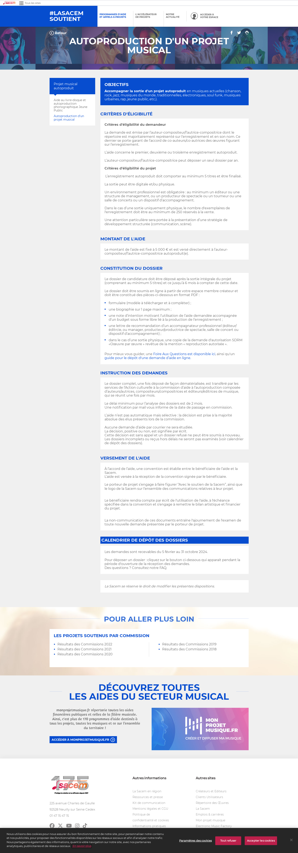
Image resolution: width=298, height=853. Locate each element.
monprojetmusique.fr (73, 710)
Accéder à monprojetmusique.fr (80, 740)
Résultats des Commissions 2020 (85, 654)
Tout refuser (228, 841)
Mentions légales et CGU (150, 809)
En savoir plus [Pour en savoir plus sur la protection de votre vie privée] (81, 846)
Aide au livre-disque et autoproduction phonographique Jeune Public (70, 105)
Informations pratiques (149, 826)
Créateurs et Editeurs (211, 791)
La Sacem (203, 809)
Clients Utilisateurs (209, 797)
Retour (61, 33)
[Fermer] (291, 840)
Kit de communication (149, 803)
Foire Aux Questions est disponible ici (184, 354)
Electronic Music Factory (214, 826)
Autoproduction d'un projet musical (69, 117)
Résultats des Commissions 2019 (189, 644)
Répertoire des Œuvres (212, 803)
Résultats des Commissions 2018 (189, 649)
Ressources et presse (148, 797)
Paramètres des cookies (195, 841)
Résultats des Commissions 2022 (84, 644)
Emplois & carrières (210, 814)
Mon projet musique (210, 820)
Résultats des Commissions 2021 (84, 649)
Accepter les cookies (261, 841)
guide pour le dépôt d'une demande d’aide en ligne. (148, 358)
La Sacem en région (147, 791)
